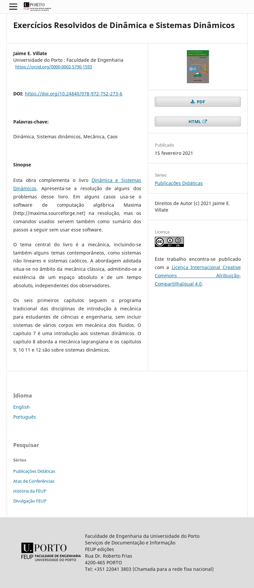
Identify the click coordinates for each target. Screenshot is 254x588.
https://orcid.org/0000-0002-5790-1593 (53, 67)
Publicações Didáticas (179, 183)
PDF (200, 102)
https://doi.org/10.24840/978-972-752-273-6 (73, 93)
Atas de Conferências (33, 481)
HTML (195, 121)
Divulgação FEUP (30, 501)
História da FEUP (29, 491)
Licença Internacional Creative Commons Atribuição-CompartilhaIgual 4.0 (198, 275)
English (21, 407)
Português (24, 417)
